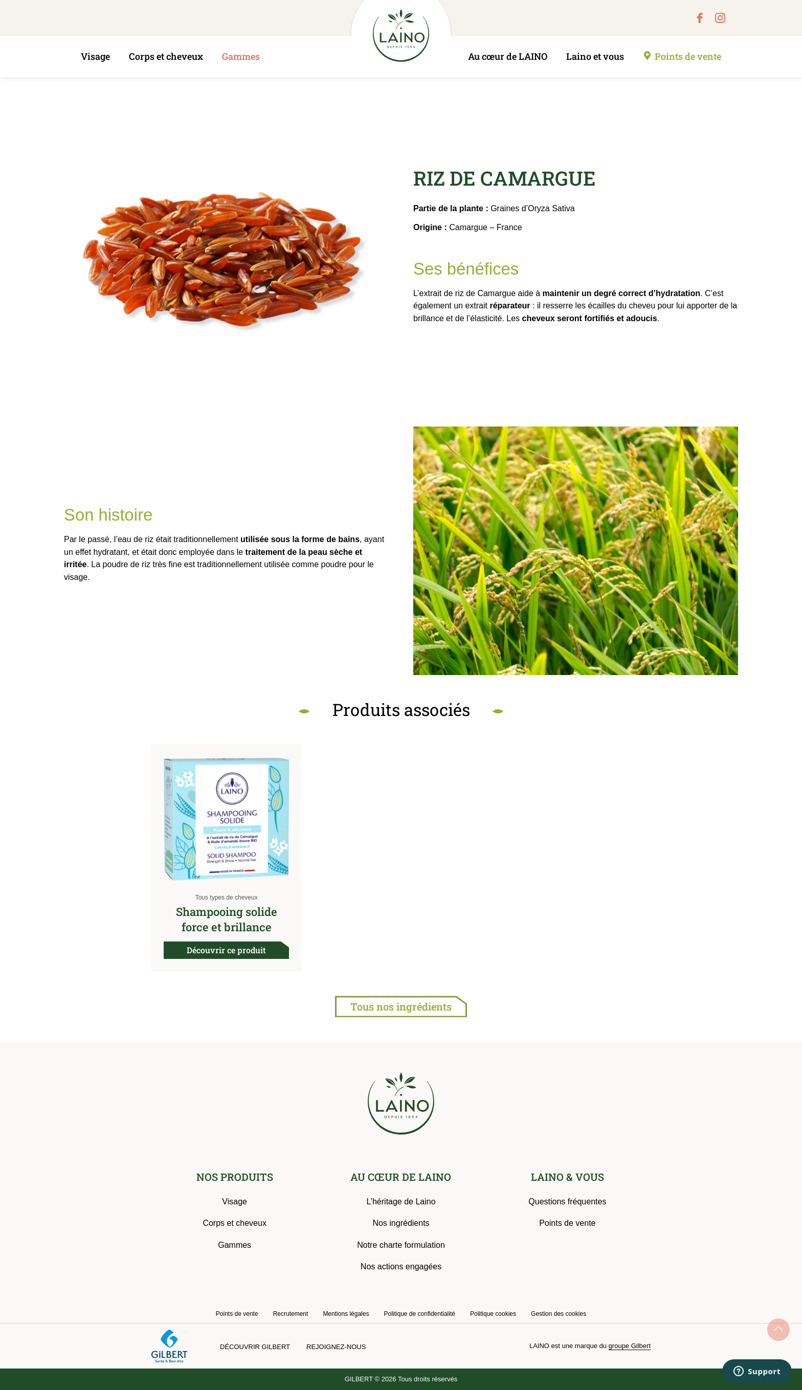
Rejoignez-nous (336, 1347)
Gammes (241, 56)
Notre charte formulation (401, 1245)
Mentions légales (346, 1313)
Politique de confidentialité (419, 1313)
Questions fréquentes (567, 1201)
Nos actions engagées (401, 1266)
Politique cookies (493, 1313)
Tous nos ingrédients (401, 1006)
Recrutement (290, 1313)
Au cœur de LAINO (507, 56)
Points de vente (688, 56)
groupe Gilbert (630, 1346)
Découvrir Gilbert (255, 1347)
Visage (95, 56)
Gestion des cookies (558, 1313)
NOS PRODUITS (234, 1176)
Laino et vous (595, 56)
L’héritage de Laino (400, 1201)
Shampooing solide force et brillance (226, 919)
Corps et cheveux (166, 56)
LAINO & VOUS (567, 1176)
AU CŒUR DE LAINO (400, 1176)
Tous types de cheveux (226, 897)
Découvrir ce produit (226, 950)
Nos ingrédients (400, 1223)
